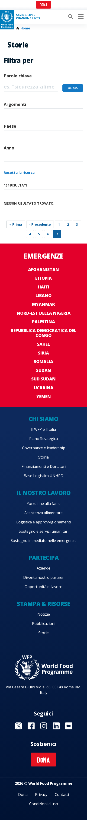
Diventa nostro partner (43, 577)
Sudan (43, 370)
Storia (43, 457)
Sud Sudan (43, 379)
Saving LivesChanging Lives (28, 16)
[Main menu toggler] (80, 16)
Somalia (43, 361)
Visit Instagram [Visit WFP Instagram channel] (43, 725)
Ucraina (43, 387)
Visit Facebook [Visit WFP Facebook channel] (31, 725)
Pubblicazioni (43, 623)
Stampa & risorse (43, 604)
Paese (10, 126)
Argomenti (15, 104)
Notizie (43, 614)
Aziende (43, 568)
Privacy (41, 794)
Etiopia (43, 278)
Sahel (43, 344)
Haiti (43, 287)
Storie (43, 632)
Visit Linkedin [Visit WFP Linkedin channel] (56, 725)
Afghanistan (43, 269)
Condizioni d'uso (43, 803)
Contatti (62, 794)
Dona (43, 5)
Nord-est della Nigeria (44, 313)
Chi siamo (43, 419)
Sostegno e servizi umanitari (43, 531)
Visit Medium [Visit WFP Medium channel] (68, 725)
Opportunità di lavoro (43, 586)
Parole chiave (18, 76)
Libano (43, 295)
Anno (9, 148)
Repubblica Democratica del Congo (43, 333)
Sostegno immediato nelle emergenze (44, 540)
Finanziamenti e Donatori (44, 466)
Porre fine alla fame (43, 503)
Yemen (43, 396)
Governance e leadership (43, 447)
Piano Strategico (43, 438)
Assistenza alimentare (43, 512)
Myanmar (43, 304)
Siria (43, 353)
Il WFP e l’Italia (43, 429)
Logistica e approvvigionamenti (43, 522)
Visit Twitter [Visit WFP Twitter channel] (18, 725)
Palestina (43, 321)
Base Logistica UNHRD (43, 475)
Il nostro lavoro (43, 493)
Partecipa (44, 557)
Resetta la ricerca (19, 172)
